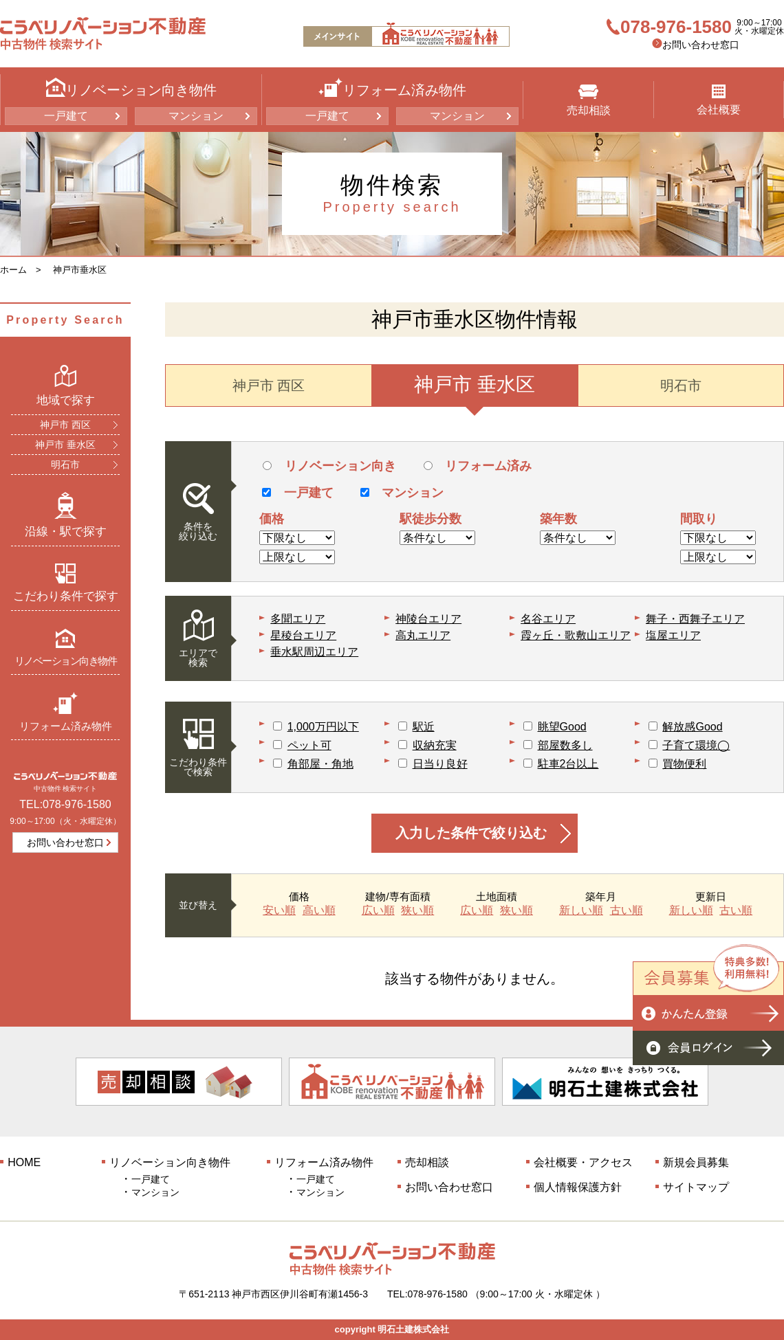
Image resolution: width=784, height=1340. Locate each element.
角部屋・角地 (320, 764)
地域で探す (65, 385)
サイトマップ (696, 1187)
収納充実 (435, 745)
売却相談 (589, 100)
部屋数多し (565, 745)
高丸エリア (422, 635)
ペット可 (309, 745)
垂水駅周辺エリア (314, 652)
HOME (24, 1162)
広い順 (378, 910)
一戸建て (66, 116)
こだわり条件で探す (65, 582)
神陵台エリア (428, 619)
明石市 (65, 464)
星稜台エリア (303, 635)
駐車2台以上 (568, 764)
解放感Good (692, 727)
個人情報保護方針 (578, 1187)
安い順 (279, 910)
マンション (196, 116)
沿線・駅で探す (66, 514)
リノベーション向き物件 (65, 647)
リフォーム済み (478, 466)
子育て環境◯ (696, 745)
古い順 (626, 910)
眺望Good (562, 727)
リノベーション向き (329, 466)
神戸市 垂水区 (65, 444)
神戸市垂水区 (80, 269)
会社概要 (719, 100)
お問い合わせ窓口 (700, 44)
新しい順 (581, 910)
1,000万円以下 (323, 727)
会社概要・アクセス (583, 1162)
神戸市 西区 (65, 424)
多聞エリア (297, 619)
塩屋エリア (673, 635)
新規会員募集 (696, 1162)
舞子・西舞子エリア (695, 619)
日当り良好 (440, 764)
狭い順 (417, 910)
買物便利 (684, 764)
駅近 (424, 727)
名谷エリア (548, 619)
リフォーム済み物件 (65, 711)
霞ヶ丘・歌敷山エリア (576, 635)
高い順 (319, 910)
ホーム (13, 269)
